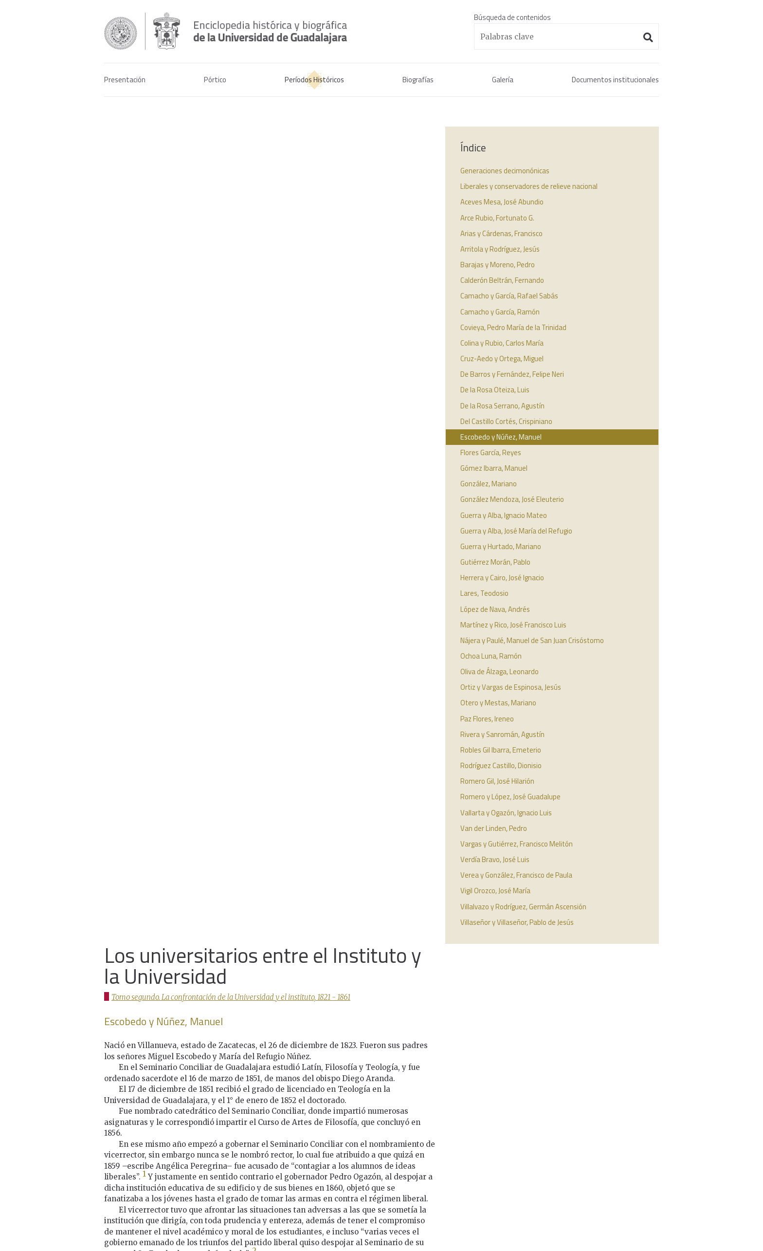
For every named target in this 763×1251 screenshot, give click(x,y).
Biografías (417, 80)
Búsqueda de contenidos (512, 17)
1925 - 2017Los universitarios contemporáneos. (372, 1147)
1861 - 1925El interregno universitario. (357, 1100)
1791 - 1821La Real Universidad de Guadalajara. (370, 1042)
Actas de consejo (539, 1060)
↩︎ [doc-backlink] (122, 696)
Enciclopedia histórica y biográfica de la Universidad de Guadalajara (231, 31)
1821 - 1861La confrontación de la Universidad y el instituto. (375, 1071)
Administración (209, 1209)
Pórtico (214, 80)
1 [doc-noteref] (144, 356)
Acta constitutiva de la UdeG (557, 1048)
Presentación (124, 80)
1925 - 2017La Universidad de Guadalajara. (363, 1124)
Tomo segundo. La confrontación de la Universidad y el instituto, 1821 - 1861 (233, 179)
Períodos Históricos (313, 80)
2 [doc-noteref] (254, 433)
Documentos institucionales (614, 80)
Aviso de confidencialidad (143, 1209)
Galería (501, 80)
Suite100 (654, 1209)
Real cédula (530, 1036)
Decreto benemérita (544, 1071)
